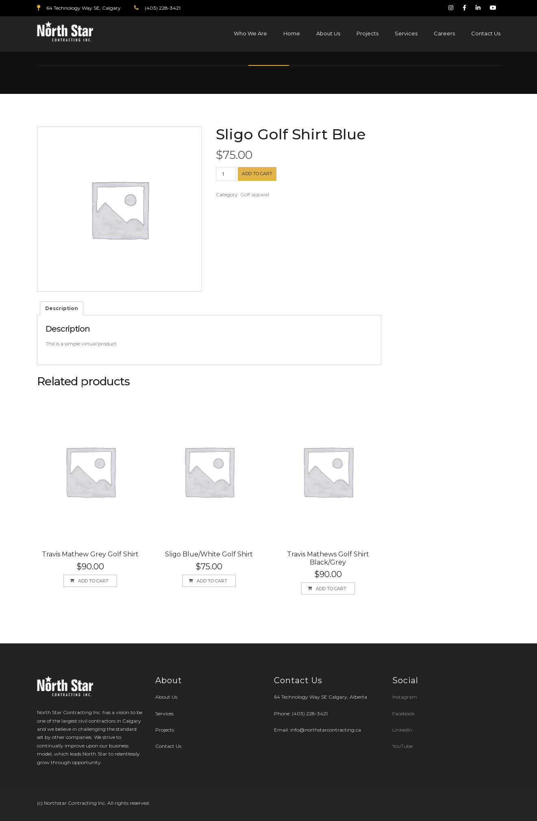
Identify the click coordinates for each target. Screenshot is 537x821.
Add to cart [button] (93, 581)
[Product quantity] (226, 174)
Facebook (403, 713)
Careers (444, 33)
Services (406, 33)
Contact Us (485, 33)
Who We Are (250, 33)
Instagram (405, 697)
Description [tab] (61, 308)
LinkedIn (402, 730)
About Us (328, 33)
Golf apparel (254, 194)
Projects (367, 33)
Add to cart (257, 173)
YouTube (402, 746)
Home (291, 33)
